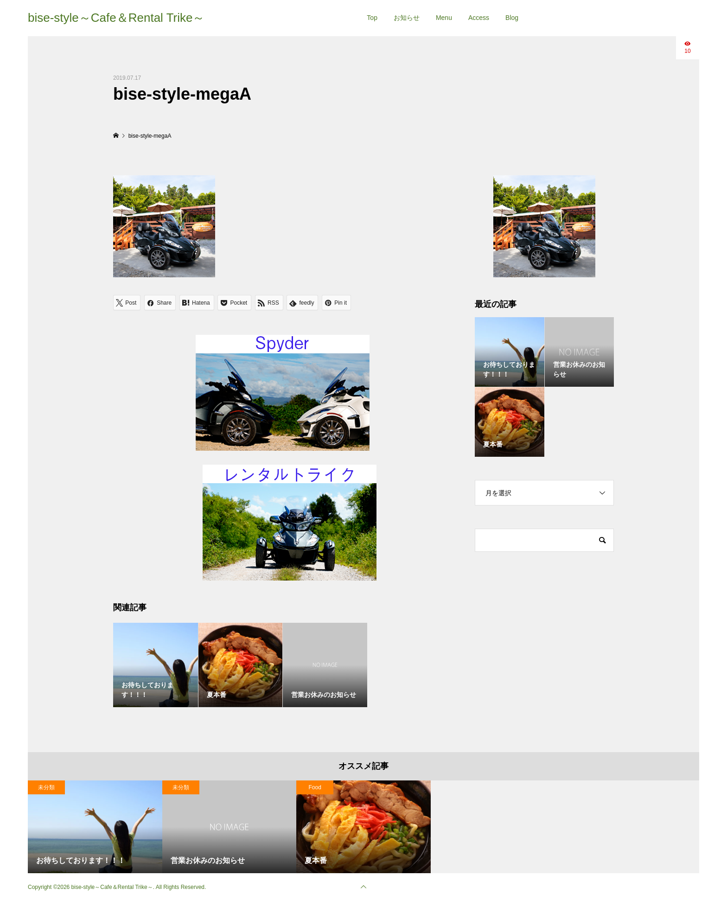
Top (372, 17)
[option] (95, 826)
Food (315, 787)
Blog (511, 17)
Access (478, 17)
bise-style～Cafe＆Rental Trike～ (116, 18)
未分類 (46, 787)
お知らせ (407, 17)
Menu (444, 17)
